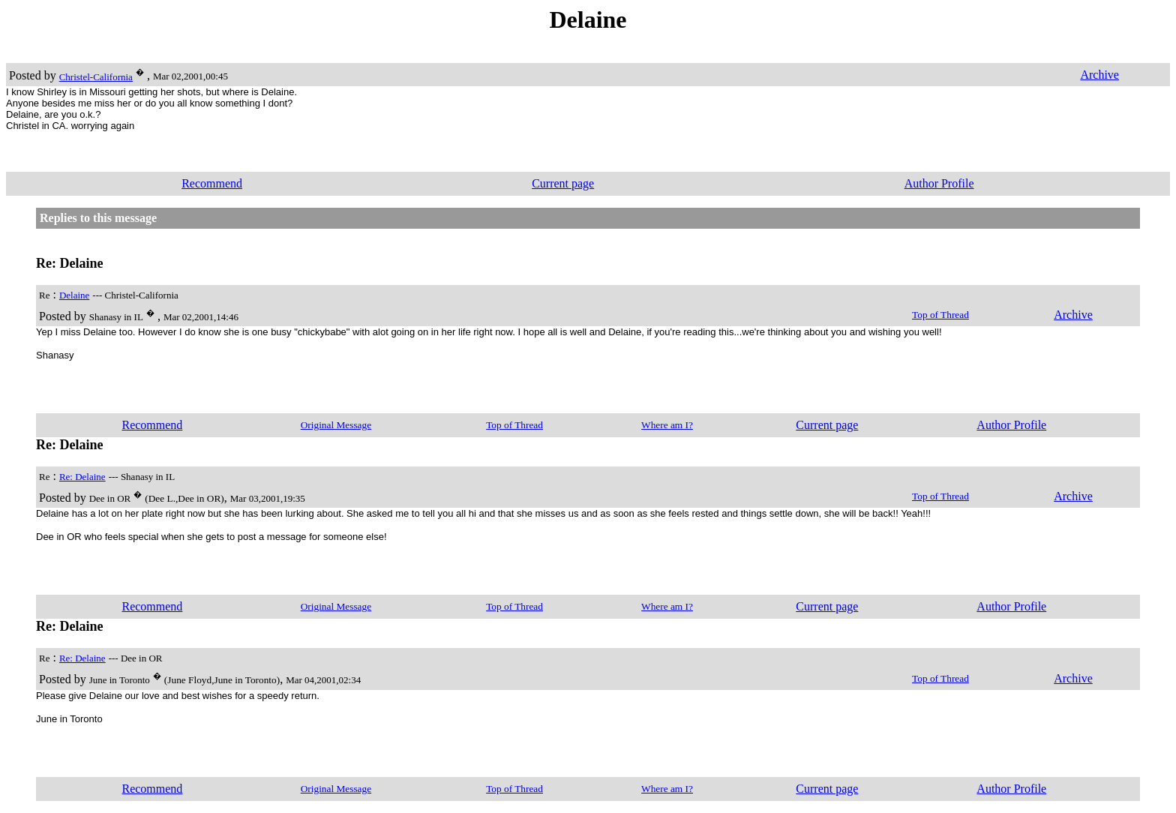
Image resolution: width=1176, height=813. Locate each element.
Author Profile (939, 183)
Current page (563, 183)
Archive (1099, 74)
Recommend (212, 183)
